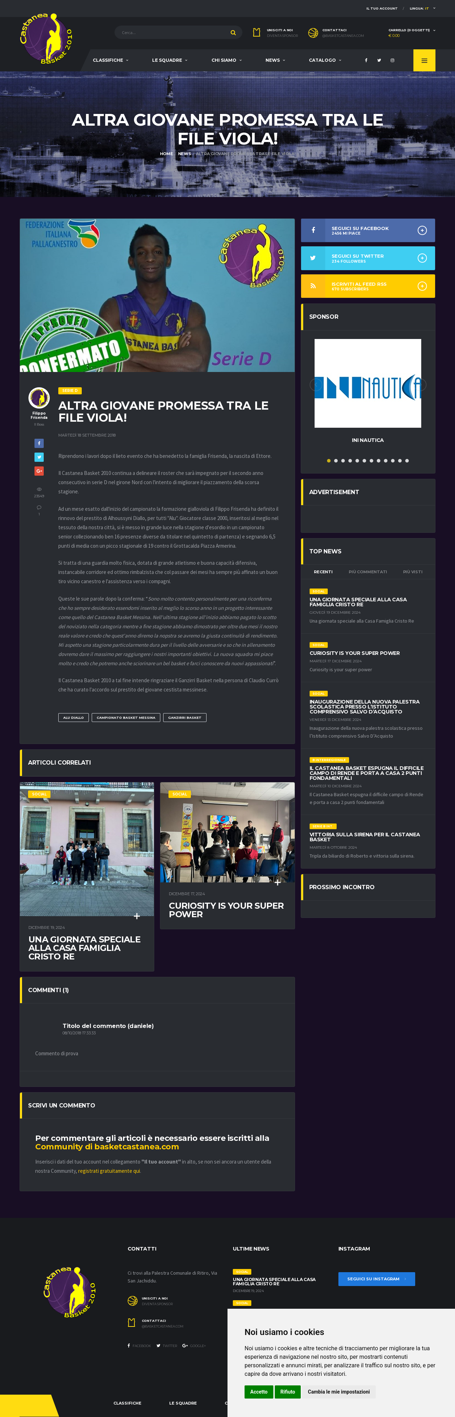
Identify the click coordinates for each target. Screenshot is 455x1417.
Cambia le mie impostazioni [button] (339, 1392)
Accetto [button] (259, 1392)
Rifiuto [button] (287, 1392)
